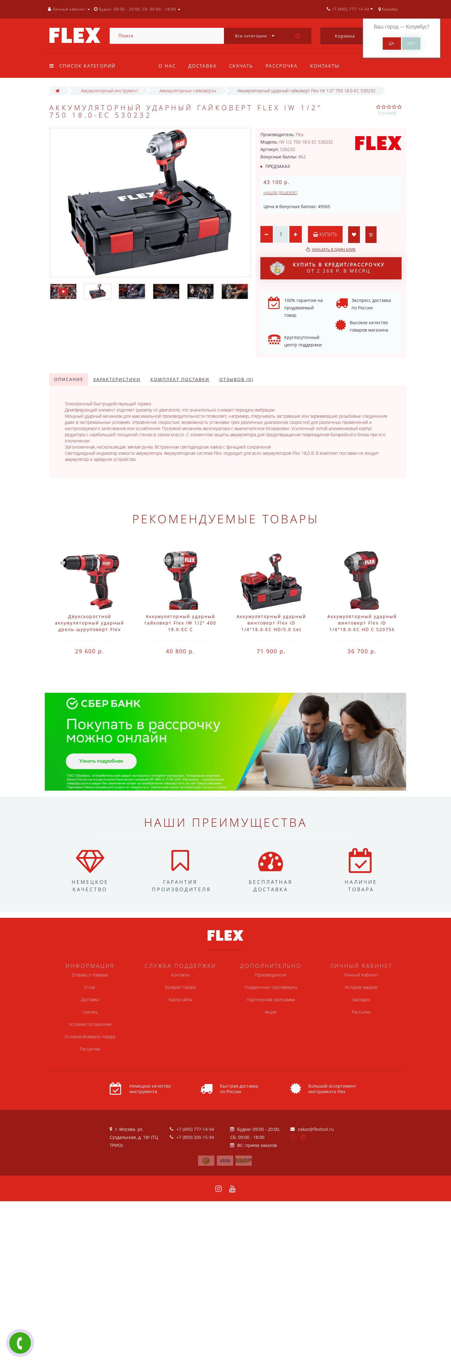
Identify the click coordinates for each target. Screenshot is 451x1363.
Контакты (328, 66)
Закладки (361, 999)
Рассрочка (284, 66)
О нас (167, 66)
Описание (68, 379)
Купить (325, 234)
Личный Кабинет (361, 975)
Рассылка (361, 1012)
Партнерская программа (271, 999)
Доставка (203, 66)
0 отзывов (387, 112)
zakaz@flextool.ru (316, 1129)
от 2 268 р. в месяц (327, 268)
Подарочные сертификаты (270, 987)
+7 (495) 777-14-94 (195, 1129)
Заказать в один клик (334, 249)
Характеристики (117, 379)
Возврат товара (180, 987)
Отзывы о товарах (90, 975)
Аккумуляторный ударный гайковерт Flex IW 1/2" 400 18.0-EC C (180, 622)
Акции (270, 1012)
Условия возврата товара (90, 1036)
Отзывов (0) (236, 379)
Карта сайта (180, 999)
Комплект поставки (179, 379)
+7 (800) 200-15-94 (195, 1137)
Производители (270, 975)
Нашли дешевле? (280, 192)
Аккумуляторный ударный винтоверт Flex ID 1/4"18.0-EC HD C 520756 (362, 622)
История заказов (361, 987)
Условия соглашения (90, 1024)
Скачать (243, 66)
